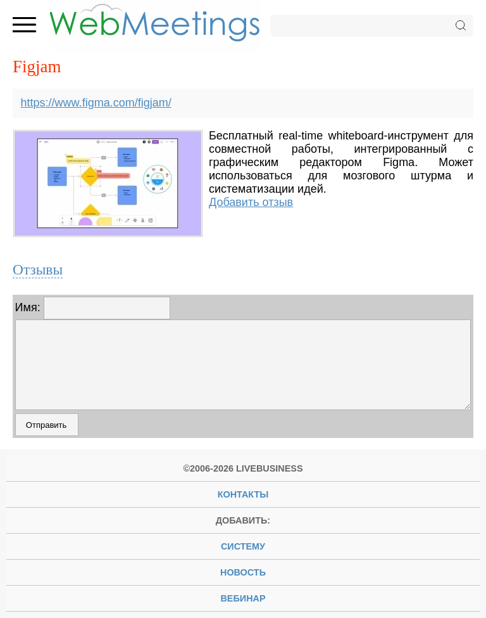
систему (243, 546)
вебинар (242, 598)
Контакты (243, 494)
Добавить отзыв (251, 202)
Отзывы (38, 269)
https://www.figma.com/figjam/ (96, 102)
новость (243, 572)
